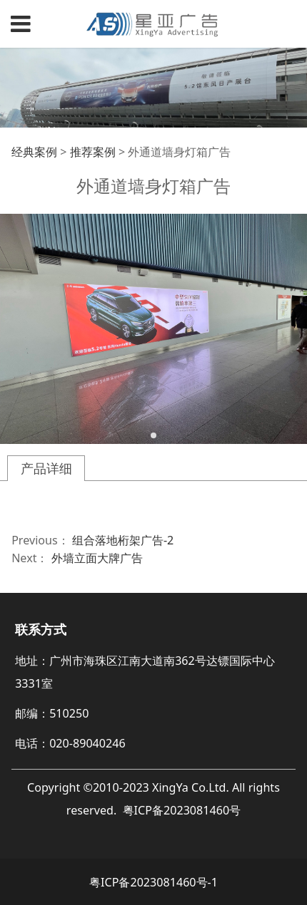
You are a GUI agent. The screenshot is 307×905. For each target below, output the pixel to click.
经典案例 (34, 152)
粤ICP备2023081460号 (182, 810)
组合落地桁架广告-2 (122, 540)
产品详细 (46, 468)
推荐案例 (93, 152)
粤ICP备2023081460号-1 (153, 882)
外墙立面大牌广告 (97, 558)
